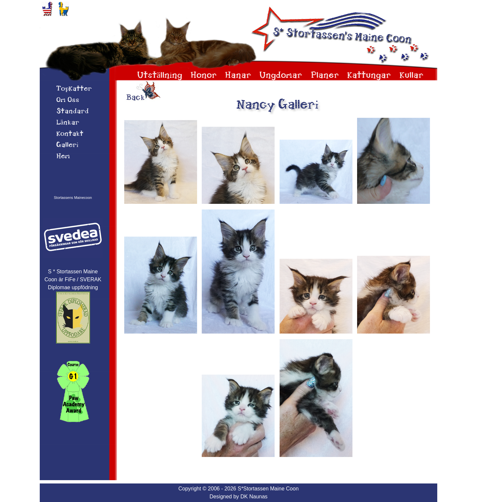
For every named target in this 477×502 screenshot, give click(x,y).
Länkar (67, 122)
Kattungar (369, 75)
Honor (203, 75)
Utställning (159, 75)
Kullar (411, 75)
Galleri (67, 145)
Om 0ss (67, 100)
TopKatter (74, 89)
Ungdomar (280, 75)
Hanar (238, 75)
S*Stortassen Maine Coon (268, 488)
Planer (325, 75)
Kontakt (69, 134)
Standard (72, 111)
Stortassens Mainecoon (73, 198)
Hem (63, 156)
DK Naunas (254, 496)
